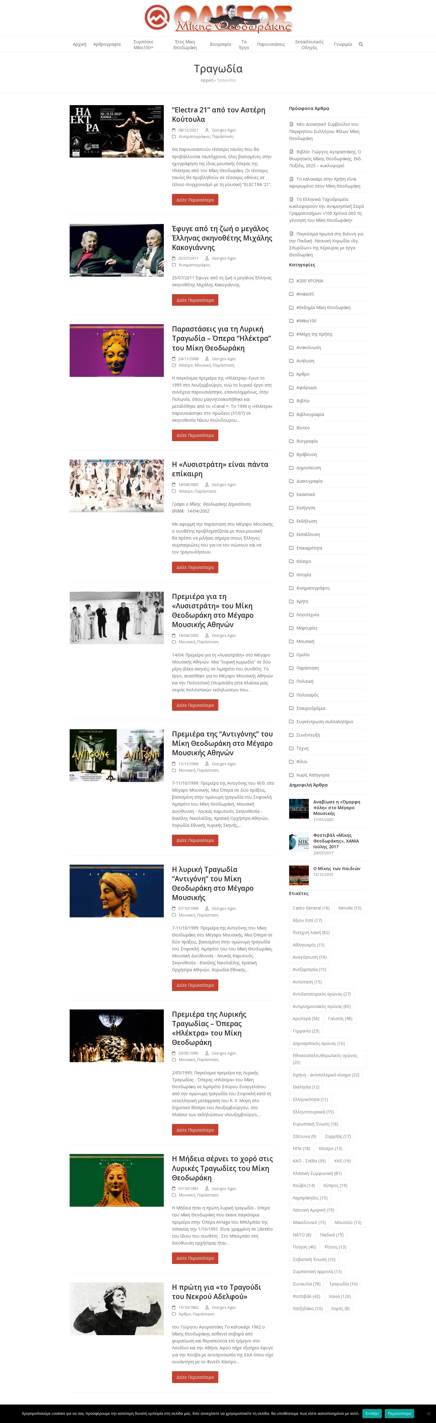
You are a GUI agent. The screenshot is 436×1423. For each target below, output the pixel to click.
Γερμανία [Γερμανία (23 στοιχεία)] (306, 1031)
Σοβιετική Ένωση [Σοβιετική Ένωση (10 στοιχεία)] (314, 1259)
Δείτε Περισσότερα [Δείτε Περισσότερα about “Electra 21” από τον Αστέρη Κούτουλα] (195, 200)
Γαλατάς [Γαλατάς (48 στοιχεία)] (340, 1018)
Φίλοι (301, 761)
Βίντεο (303, 428)
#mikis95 (305, 294)
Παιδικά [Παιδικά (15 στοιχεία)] (332, 1235)
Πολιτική (304, 681)
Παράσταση (222, 136)
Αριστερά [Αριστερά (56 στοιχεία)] (306, 1018)
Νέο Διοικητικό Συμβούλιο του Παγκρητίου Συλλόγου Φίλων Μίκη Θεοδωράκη (324, 131)
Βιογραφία (307, 441)
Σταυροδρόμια (310, 708)
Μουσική (203, 365)
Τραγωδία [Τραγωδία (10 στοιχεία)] (343, 1284)
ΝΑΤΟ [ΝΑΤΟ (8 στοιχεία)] (302, 1235)
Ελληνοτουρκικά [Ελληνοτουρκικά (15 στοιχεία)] (313, 1112)
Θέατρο (186, 365)
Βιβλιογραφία (310, 414)
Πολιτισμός (307, 695)
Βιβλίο (303, 401)
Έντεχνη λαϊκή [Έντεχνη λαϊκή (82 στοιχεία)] (311, 932)
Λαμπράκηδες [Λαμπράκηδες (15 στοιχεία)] (310, 1198)
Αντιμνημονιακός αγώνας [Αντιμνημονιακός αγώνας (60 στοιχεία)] (322, 1006)
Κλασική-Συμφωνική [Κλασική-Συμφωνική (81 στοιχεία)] (317, 1173)
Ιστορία (303, 574)
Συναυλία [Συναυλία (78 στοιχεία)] (307, 1284)
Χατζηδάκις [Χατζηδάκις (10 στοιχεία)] (308, 1308)
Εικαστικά (305, 494)
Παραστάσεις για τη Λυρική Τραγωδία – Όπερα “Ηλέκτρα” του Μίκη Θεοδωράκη (221, 338)
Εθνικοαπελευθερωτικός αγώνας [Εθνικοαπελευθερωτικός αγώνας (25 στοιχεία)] (325, 1058)
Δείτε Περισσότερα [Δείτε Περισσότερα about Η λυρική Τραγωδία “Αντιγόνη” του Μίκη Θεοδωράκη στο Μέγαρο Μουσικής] (195, 985)
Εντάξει (372, 1413)
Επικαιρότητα (309, 548)
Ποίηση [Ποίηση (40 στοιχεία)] (304, 1247)
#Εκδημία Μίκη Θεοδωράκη (323, 307)
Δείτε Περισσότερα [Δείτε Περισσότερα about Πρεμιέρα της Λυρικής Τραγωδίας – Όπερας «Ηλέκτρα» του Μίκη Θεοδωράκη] (195, 1130)
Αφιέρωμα (306, 387)
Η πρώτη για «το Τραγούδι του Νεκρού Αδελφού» (216, 1291)
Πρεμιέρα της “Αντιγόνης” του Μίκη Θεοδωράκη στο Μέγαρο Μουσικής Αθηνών (222, 743)
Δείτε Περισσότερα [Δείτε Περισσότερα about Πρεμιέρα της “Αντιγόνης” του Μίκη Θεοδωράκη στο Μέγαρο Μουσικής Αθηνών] (195, 840)
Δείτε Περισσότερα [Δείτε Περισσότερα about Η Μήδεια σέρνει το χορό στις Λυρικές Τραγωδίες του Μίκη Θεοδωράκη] (195, 1258)
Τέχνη (302, 748)
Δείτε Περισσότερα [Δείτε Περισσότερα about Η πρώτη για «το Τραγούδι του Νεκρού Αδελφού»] (195, 1377)
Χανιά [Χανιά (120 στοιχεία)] (340, 1296)
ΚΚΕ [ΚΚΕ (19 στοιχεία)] (342, 1161)
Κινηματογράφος (194, 136)
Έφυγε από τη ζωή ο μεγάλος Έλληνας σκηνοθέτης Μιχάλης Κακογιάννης (222, 238)
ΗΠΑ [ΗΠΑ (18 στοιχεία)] (301, 1148)
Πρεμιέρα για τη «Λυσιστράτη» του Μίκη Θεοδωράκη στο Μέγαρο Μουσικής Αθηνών (213, 610)
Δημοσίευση (308, 467)
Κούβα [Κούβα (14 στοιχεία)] (304, 1185)
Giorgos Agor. (224, 130)
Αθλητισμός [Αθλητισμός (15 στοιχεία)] (309, 945)
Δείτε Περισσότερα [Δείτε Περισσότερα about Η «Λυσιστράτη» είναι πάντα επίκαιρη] (195, 567)
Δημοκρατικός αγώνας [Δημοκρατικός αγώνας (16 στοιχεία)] (319, 1043)
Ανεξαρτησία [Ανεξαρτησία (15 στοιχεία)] (309, 969)
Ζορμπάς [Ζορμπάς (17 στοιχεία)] (338, 1136)
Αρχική (207, 80)
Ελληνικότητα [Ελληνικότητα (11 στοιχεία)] (310, 1099)
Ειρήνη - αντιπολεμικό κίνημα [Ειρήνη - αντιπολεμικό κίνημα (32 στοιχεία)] (326, 1075)
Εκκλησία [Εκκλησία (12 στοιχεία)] (306, 1087)
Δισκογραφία (309, 481)
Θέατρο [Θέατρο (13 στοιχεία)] (330, 1148)
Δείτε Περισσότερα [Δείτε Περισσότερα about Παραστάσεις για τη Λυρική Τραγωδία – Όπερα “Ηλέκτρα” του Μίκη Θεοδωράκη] (195, 435)
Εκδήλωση (306, 521)
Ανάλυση (305, 361)
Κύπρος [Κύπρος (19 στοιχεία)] (335, 1185)
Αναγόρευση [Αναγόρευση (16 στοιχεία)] (310, 957)
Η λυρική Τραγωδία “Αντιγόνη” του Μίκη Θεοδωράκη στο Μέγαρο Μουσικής (213, 883)
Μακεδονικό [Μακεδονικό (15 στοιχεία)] (309, 1222)
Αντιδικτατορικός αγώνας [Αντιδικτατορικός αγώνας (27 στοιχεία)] (322, 994)
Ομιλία (302, 654)
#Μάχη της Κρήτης (314, 334)
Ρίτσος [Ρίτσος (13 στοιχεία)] (335, 1247)
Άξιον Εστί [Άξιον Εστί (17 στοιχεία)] (307, 920)
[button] (360, 44)
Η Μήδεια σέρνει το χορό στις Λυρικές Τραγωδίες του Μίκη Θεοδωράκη (222, 1168)
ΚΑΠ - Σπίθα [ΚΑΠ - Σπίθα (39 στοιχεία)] (309, 1161)
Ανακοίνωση (308, 347)
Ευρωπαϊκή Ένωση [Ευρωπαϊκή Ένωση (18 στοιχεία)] (315, 1124)
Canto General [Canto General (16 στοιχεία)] (311, 908)
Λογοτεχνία (307, 614)
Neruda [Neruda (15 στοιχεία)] (350, 908)
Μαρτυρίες (306, 628)
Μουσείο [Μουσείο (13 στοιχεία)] (348, 1222)
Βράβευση (306, 454)
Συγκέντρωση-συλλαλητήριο (324, 721)
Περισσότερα (399, 1413)
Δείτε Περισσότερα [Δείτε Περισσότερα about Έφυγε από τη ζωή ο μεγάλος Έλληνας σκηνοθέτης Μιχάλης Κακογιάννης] (195, 300)
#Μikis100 (306, 321)
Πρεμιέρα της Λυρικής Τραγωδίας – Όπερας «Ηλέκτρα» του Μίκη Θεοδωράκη (209, 1028)
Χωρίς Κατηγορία (312, 775)
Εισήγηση (305, 507)
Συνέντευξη (308, 735)
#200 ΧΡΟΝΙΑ (309, 281)
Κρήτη (302, 601)
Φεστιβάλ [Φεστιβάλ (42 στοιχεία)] (306, 1296)
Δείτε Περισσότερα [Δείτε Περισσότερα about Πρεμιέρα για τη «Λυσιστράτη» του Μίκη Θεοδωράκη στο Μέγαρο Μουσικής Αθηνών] (195, 705)
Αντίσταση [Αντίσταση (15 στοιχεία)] (307, 982)
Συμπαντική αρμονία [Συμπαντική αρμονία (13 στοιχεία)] (317, 1271)
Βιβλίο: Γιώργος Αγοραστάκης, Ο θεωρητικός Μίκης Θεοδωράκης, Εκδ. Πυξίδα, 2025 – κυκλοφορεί (325, 158)
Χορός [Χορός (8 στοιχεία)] (340, 1308)
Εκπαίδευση (308, 534)
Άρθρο (185, 1314)
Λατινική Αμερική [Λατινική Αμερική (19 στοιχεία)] (313, 1210)
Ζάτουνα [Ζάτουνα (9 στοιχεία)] (304, 1136)
